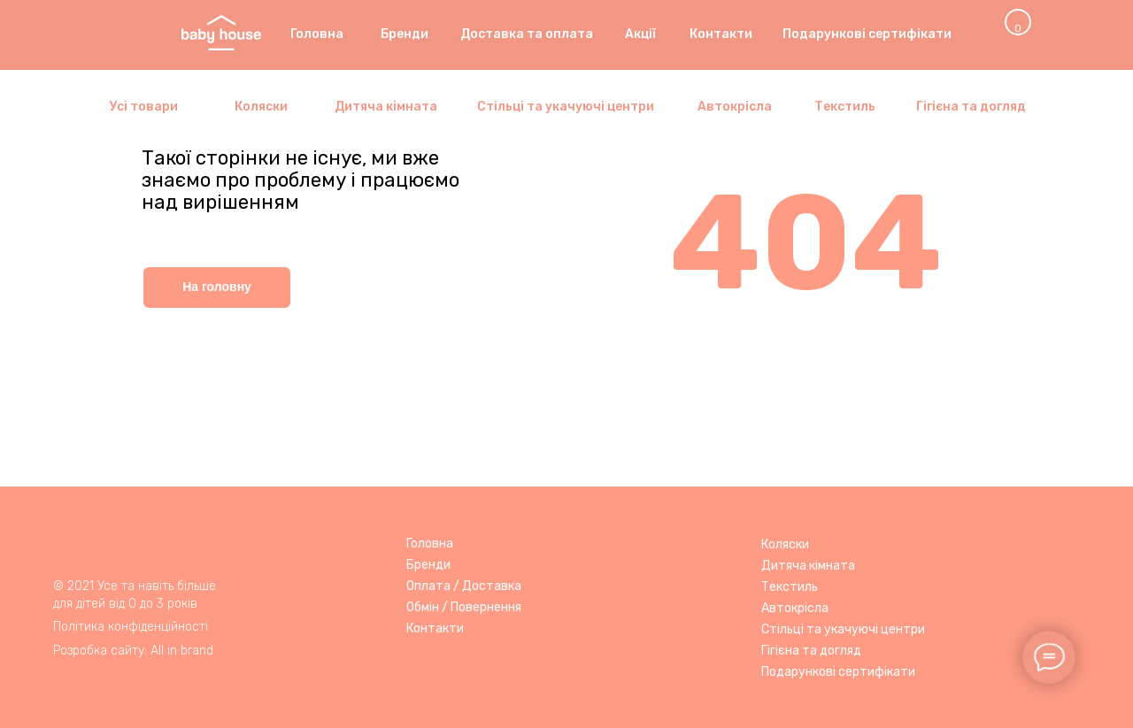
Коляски (785, 544)
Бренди (428, 564)
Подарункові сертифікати (838, 671)
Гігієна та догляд (811, 650)
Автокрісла (795, 608)
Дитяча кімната (808, 565)
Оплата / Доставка (463, 586)
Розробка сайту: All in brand (133, 650)
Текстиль (789, 586)
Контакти (435, 628)
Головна (429, 543)
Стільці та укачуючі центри (843, 629)
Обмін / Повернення (463, 607)
